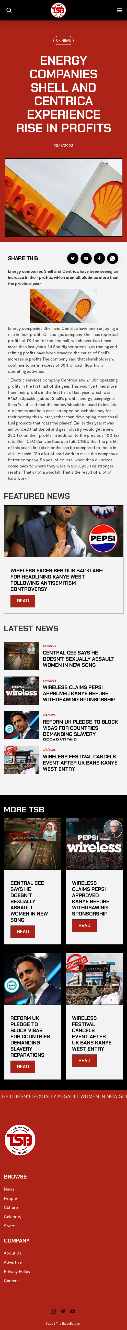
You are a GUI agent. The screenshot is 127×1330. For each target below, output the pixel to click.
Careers (11, 1280)
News (9, 1188)
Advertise (13, 1262)
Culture (11, 1207)
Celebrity (12, 1216)
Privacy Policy (17, 1271)
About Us (12, 1252)
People (10, 1198)
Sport (9, 1225)
